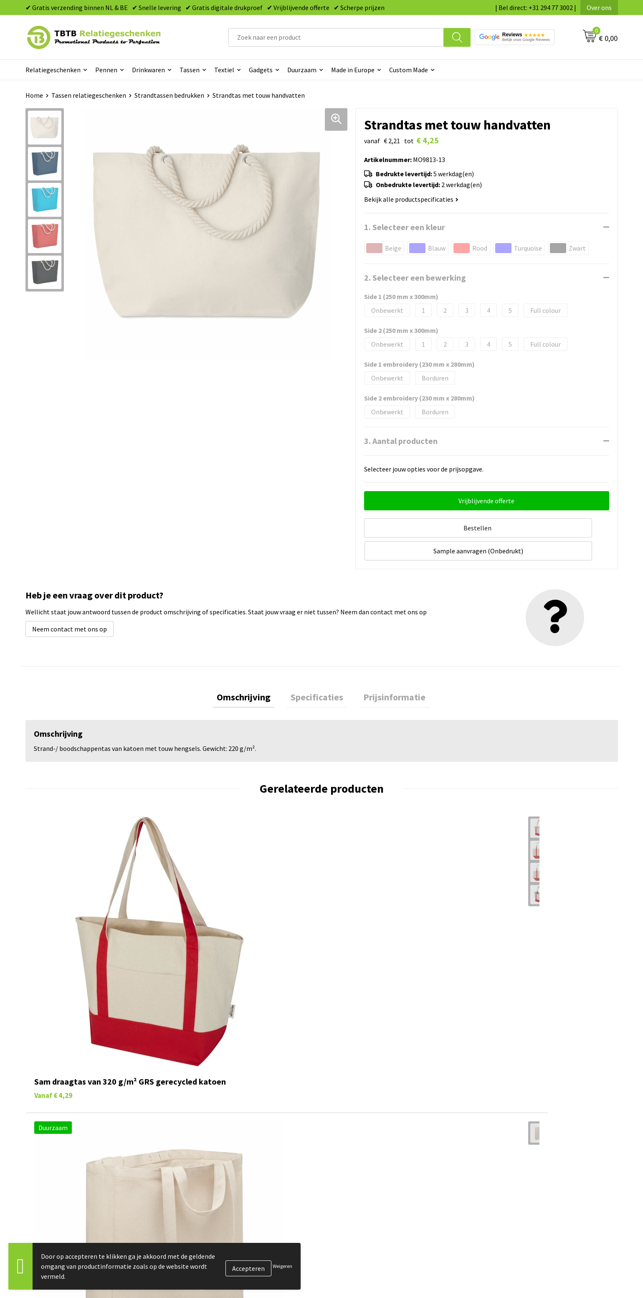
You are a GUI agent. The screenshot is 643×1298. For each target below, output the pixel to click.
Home (34, 95)
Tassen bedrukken (357, 1107)
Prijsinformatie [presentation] (387, 672)
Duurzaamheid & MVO (215, 1183)
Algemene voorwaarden (513, 1170)
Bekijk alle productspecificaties (411, 199)
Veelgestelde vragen (214, 1094)
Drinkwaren (148, 70)
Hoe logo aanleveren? (216, 1157)
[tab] (251, 672)
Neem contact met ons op (69, 602)
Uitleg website (206, 1119)
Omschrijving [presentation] (251, 672)
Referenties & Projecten (513, 1132)
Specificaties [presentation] (317, 672)
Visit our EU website (507, 1183)
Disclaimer (494, 1157)
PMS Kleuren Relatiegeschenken (231, 1145)
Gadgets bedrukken (359, 1132)
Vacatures (493, 1107)
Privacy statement (505, 1145)
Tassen (190, 70)
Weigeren (282, 1266)
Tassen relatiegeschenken (88, 95)
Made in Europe (353, 70)
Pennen (106, 70)
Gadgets (261, 70)
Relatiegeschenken (53, 70)
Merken (342, 1183)
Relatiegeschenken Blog (514, 1119)
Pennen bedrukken (358, 1094)
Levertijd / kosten (210, 1107)
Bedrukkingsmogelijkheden (224, 1132)
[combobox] (336, 37)
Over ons (599, 7)
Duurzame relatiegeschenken (374, 1119)
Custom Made (408, 70)
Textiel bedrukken (357, 1157)
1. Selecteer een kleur (404, 227)
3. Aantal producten (401, 441)
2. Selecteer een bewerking (415, 277)
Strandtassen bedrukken (169, 95)
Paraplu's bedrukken (361, 1170)
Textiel (224, 70)
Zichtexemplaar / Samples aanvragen (238, 1170)
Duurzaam (301, 70)
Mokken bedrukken (359, 1145)
